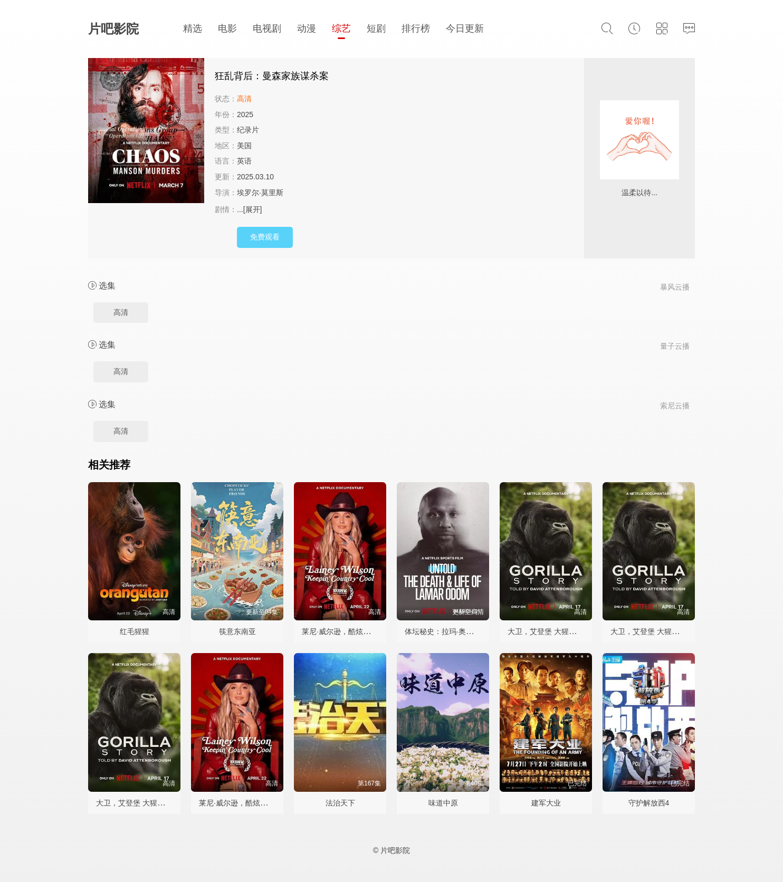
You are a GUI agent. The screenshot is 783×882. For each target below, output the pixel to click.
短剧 (376, 28)
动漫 (306, 28)
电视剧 (267, 28)
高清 (120, 312)
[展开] (252, 209)
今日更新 (465, 28)
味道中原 (443, 803)
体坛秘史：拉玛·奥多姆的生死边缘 (461, 631)
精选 (192, 28)
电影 (227, 28)
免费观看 (265, 237)
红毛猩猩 (134, 631)
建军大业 (546, 803)
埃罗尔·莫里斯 (260, 192)
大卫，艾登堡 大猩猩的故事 (553, 631)
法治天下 (340, 803)
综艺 (341, 28)
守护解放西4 (649, 803)
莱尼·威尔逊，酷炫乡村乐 (343, 631)
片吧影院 (113, 29)
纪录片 (248, 130)
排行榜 (416, 28)
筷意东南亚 (237, 631)
